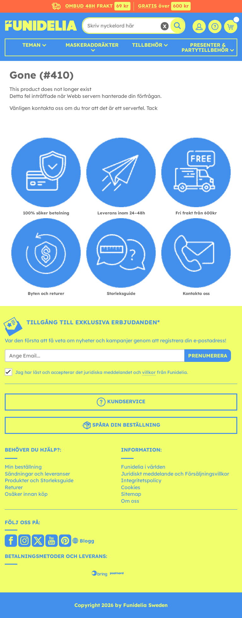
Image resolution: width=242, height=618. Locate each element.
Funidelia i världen (143, 467)
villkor (149, 372)
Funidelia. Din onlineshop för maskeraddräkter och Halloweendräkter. (41, 26)
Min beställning (23, 467)
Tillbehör (147, 44)
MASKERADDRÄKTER (92, 45)
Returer (14, 487)
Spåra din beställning (121, 425)
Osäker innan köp (26, 494)
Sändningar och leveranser (37, 474)
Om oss (130, 501)
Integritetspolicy (141, 480)
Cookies (130, 487)
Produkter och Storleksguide (39, 480)
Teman (31, 44)
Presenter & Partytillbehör (205, 47)
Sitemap (131, 494)
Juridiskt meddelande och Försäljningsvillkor (175, 474)
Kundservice (121, 402)
